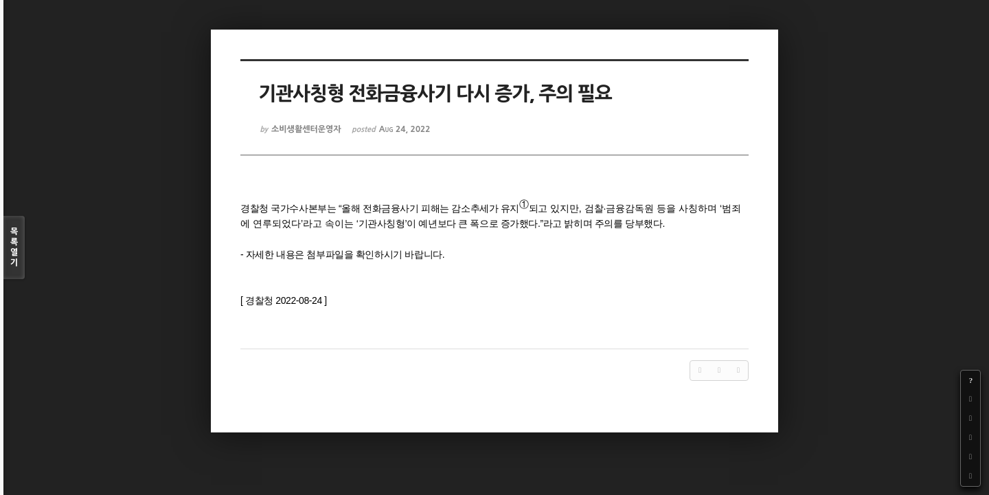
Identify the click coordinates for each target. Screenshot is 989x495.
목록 (14, 248)
